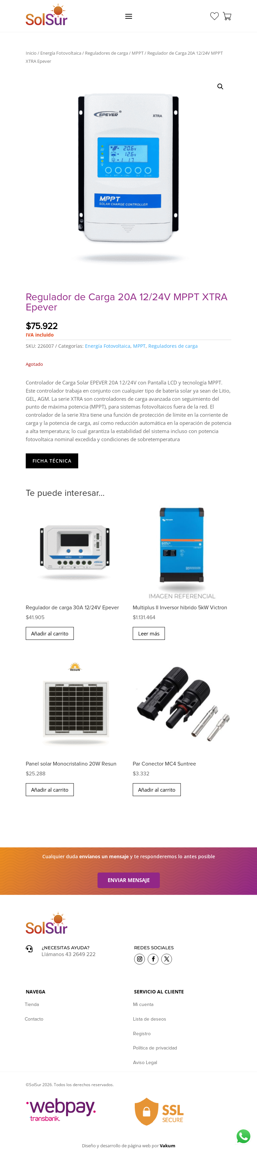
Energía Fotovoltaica (60, 53)
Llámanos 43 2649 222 (68, 954)
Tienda (32, 1004)
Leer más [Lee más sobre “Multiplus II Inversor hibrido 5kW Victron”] (148, 633)
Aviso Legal (145, 1062)
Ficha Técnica (52, 460)
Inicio (31, 53)
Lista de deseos (149, 1019)
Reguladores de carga (106, 53)
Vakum (167, 1146)
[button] (220, 86)
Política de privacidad (155, 1048)
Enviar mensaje (129, 880)
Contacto (34, 1019)
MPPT (138, 53)
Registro (142, 1033)
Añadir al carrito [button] (49, 633)
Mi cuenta (143, 1004)
